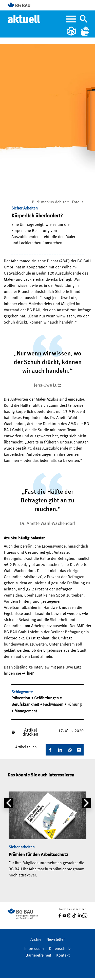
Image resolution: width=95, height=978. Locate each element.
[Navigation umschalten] (83, 19)
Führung (74, 705)
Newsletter (55, 940)
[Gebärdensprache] (85, 31)
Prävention (21, 698)
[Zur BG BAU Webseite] (21, 5)
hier (30, 674)
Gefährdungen (47, 698)
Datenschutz (60, 949)
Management (25, 711)
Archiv (35, 940)
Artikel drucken (30, 732)
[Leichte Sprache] (72, 31)
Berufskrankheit (25, 705)
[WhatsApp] (70, 750)
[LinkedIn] (60, 750)
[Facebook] (50, 750)
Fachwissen (53, 705)
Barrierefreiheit (38, 956)
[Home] (24, 19)
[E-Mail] (79, 750)
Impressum (34, 949)
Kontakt (63, 956)
